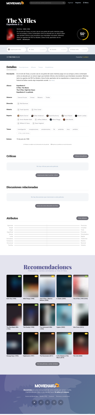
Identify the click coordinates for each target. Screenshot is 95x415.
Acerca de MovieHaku (31, 397)
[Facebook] (41, 403)
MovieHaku (47, 386)
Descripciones (23, 67)
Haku (52, 80)
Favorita (58, 49)
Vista (37, 49)
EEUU (24, 29)
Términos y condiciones (63, 397)
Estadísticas (49, 67)
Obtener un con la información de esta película (36, 144)
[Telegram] (61, 403)
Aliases (33, 67)
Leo (43, 393)
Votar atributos (82, 218)
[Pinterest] (54, 403)
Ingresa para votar (14, 50)
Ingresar (70, 3)
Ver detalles (26, 39)
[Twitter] (34, 403)
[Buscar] (63, 3)
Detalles (12, 67)
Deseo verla (78, 49)
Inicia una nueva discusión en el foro (47, 206)
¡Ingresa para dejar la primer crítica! (47, 175)
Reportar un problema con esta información (61, 144)
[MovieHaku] (16, 3)
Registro (78, 3)
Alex (38, 393)
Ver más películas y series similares (47, 364)
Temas (40, 67)
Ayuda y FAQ (43, 397)
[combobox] (47, 2)
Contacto (51, 397)
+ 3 (21, 24)
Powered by (82, 57)
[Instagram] (47, 403)
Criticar (81, 156)
